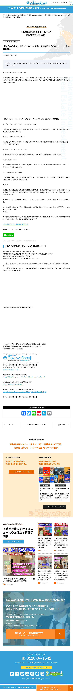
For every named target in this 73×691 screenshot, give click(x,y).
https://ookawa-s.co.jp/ (11, 371)
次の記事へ (63, 427)
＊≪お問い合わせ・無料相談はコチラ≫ (16, 226)
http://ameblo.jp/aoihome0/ (13, 386)
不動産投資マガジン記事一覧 (36, 427)
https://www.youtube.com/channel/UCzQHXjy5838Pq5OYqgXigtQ (25, 394)
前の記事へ (9, 427)
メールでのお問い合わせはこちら (38, 669)
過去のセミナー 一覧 (56, 508)
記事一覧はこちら (15, 543)
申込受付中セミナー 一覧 (23, 474)
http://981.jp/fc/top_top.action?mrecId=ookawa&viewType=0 (24, 379)
